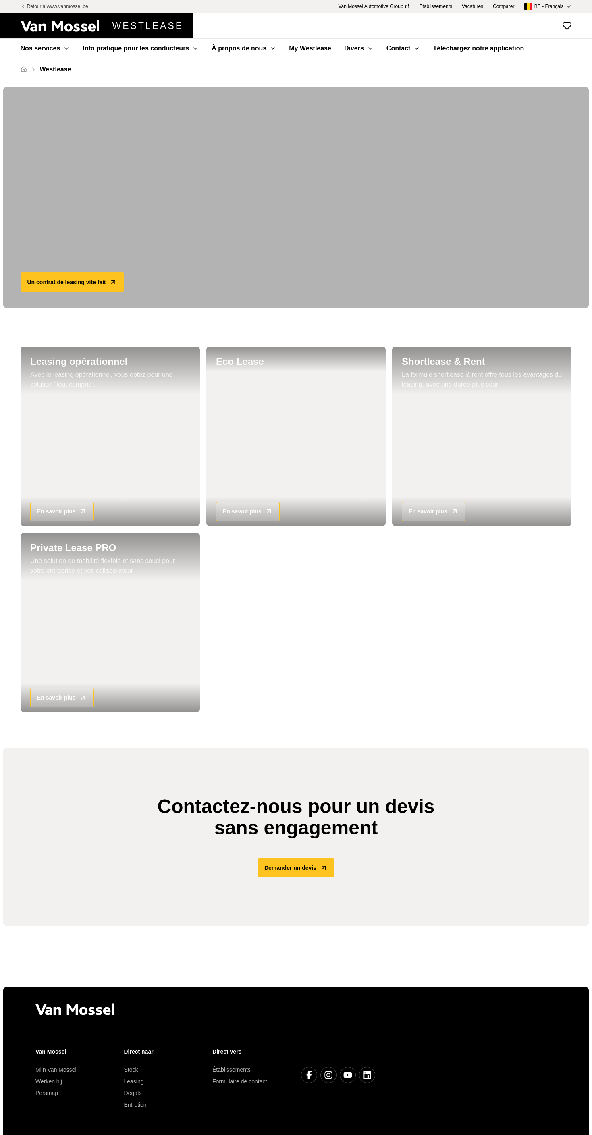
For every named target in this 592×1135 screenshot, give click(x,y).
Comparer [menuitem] (503, 6)
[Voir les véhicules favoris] (567, 26)
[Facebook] (309, 1075)
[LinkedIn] (367, 1075)
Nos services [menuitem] (45, 48)
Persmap (46, 1093)
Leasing (134, 1081)
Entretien (135, 1105)
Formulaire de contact (239, 1081)
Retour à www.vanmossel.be (54, 6)
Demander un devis (296, 868)
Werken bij (48, 1081)
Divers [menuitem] (359, 48)
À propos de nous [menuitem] (244, 48)
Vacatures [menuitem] (472, 6)
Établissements (231, 1069)
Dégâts (133, 1093)
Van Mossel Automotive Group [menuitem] (373, 6)
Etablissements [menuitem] (436, 6)
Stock (131, 1069)
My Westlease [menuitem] (310, 48)
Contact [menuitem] (403, 48)
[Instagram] (328, 1075)
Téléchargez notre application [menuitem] (478, 48)
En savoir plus (62, 512)
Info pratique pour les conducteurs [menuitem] (141, 48)
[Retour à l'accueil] (107, 26)
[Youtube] (348, 1075)
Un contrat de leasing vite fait (72, 282)
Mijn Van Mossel (56, 1069)
